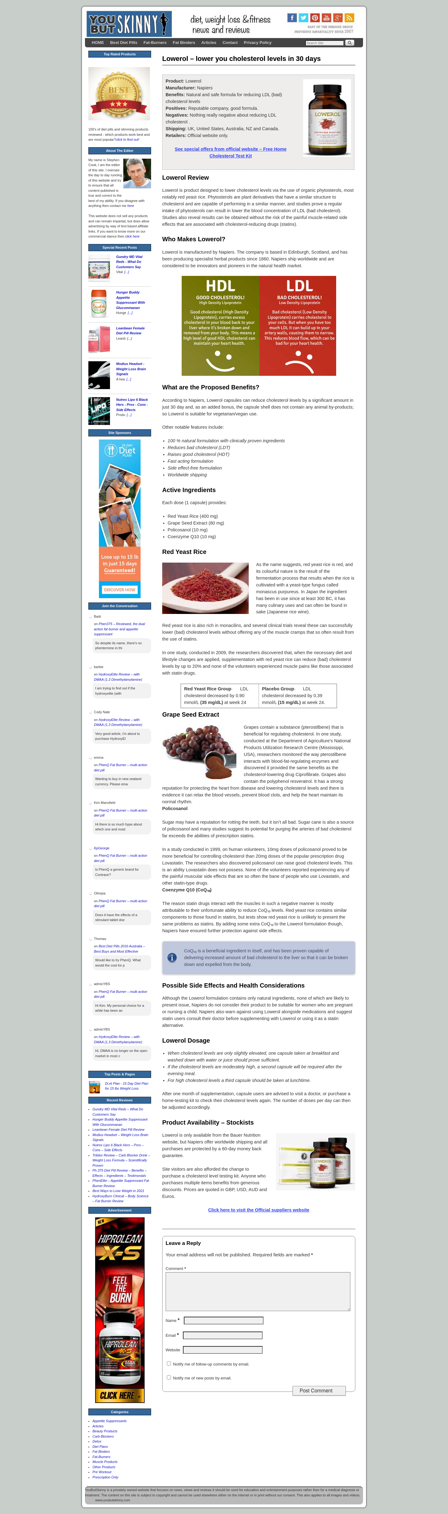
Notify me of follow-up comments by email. (211, 1371)
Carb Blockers (103, 1436)
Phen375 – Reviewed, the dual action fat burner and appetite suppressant (119, 629)
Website (173, 1357)
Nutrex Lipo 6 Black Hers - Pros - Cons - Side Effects (132, 405)
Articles (208, 42)
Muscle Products (104, 1462)
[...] (126, 272)
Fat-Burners (155, 42)
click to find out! (127, 139)
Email (173, 1342)
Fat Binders (184, 42)
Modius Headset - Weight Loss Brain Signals (131, 369)
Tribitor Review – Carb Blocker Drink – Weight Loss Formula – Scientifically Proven (121, 1160)
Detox (96, 1441)
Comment (176, 1268)
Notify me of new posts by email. (202, 1385)
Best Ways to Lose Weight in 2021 (118, 1191)
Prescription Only (105, 1477)
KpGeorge (101, 848)
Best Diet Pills (123, 42)
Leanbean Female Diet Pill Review (118, 1129)
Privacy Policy (257, 42)
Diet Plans (100, 1446)
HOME (98, 42)
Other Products (103, 1467)
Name (173, 1328)
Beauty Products (104, 1431)
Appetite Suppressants (109, 1421)
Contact (230, 42)
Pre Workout (101, 1472)
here (130, 206)
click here (132, 236)
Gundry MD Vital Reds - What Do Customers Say (129, 262)
